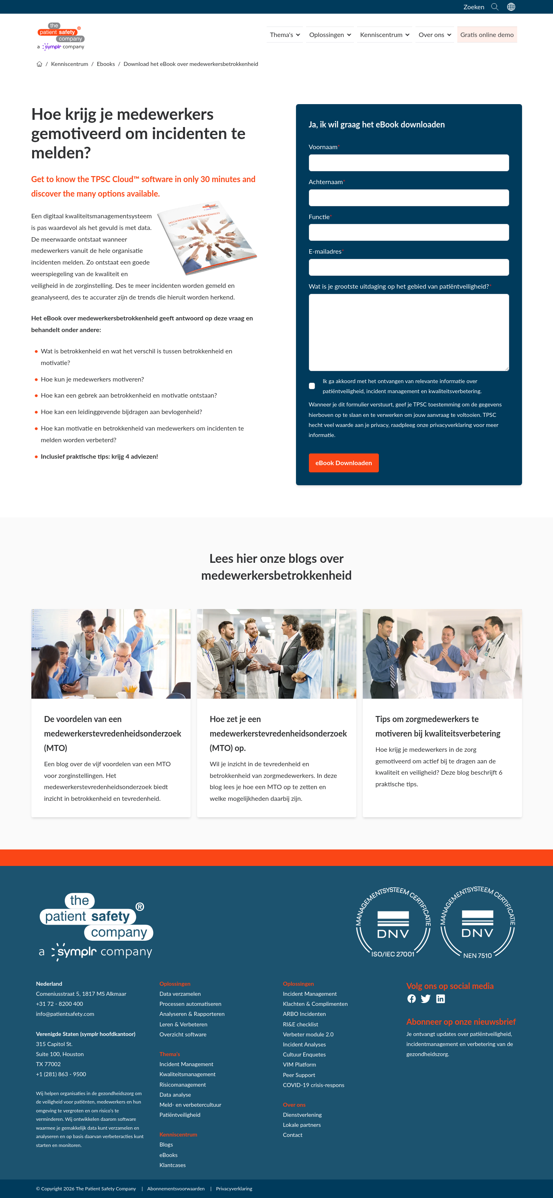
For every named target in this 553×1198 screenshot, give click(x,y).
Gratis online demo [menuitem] (487, 34)
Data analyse (175, 1094)
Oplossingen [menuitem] (324, 34)
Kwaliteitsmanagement (188, 1074)
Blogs (166, 1144)
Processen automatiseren (191, 1003)
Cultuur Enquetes (304, 1054)
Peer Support (299, 1074)
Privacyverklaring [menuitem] (234, 1189)
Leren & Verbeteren (184, 1024)
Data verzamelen (180, 993)
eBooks (169, 1154)
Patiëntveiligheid (180, 1114)
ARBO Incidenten (304, 1013)
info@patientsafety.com (65, 1013)
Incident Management (187, 1064)
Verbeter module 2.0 (308, 1034)
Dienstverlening (302, 1114)
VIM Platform (299, 1064)
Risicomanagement (183, 1084)
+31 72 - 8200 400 (59, 1003)
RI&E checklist (301, 1024)
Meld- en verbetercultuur (191, 1104)
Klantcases (173, 1164)
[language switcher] (511, 7)
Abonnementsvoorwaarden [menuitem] (176, 1189)
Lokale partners (302, 1124)
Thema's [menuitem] (279, 34)
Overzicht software (183, 1034)
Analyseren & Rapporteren (192, 1013)
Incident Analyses (304, 1044)
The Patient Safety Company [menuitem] (106, 1189)
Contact (293, 1134)
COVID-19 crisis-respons (314, 1084)
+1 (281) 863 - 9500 (61, 1074)
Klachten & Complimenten (315, 1003)
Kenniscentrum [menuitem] (379, 34)
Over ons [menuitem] (431, 34)
